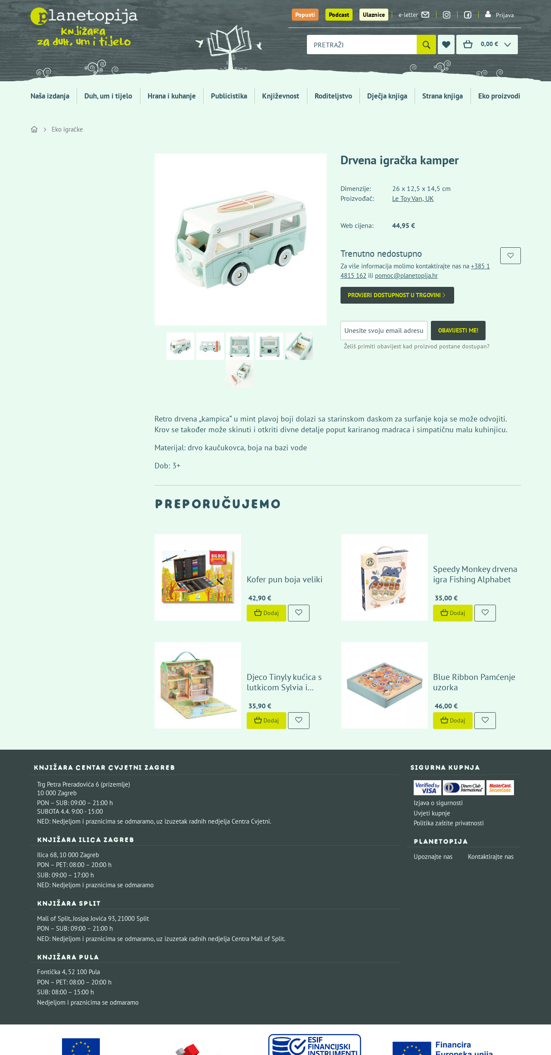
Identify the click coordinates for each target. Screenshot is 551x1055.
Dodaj (241, 586)
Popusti (305, 14)
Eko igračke (67, 129)
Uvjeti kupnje (432, 759)
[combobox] (362, 44)
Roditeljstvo (333, 96)
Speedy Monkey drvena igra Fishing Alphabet (459, 547)
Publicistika (229, 96)
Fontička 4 (51, 918)
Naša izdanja (50, 96)
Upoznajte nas (433, 802)
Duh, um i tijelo (108, 96)
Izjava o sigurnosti (438, 748)
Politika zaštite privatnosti (449, 769)
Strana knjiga (442, 96)
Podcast (339, 14)
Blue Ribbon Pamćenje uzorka (463, 633)
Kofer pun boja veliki (259, 552)
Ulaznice (374, 14)
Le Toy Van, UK (413, 198)
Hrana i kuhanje (172, 96)
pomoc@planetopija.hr (406, 275)
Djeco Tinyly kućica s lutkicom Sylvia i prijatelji (276, 628)
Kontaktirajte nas (491, 802)
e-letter (414, 14)
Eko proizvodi (499, 96)
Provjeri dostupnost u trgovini (397, 295)
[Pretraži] (426, 44)
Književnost (280, 96)
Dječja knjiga (387, 96)
